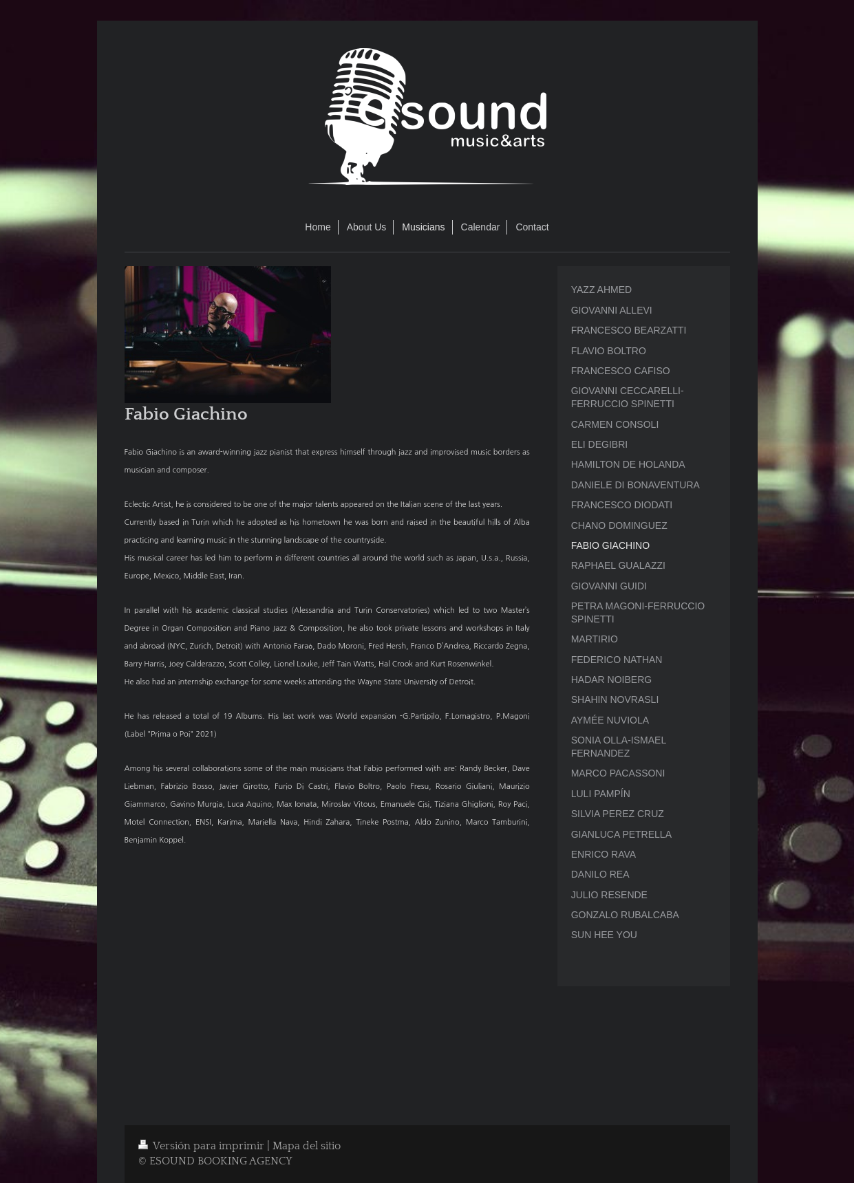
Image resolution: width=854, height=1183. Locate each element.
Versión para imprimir (202, 1146)
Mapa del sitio (307, 1146)
